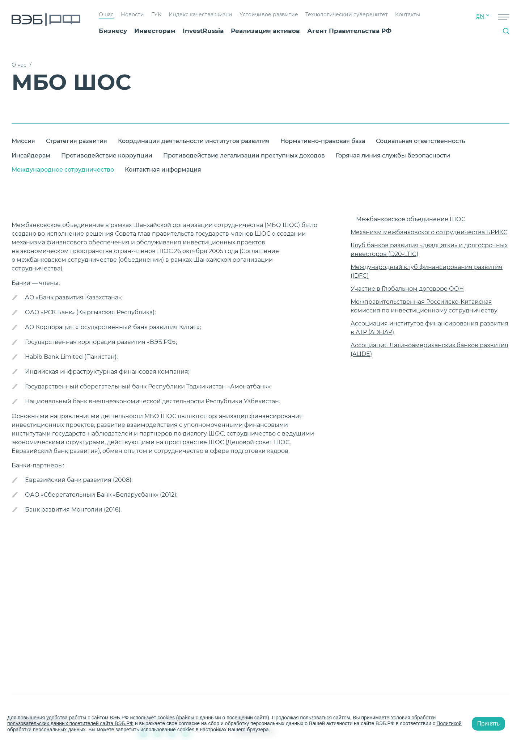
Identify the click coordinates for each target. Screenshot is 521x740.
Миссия (23, 141)
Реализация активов (265, 30)
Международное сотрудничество (63, 169)
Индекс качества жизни (200, 14)
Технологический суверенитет (346, 14)
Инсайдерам (31, 155)
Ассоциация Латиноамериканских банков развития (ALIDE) (429, 349)
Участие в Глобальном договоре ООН (407, 288)
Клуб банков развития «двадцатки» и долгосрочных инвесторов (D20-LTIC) (429, 249)
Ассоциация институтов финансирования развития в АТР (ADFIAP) (429, 328)
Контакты (407, 14)
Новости (132, 14)
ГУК (156, 14)
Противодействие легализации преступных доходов (244, 155)
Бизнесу (113, 30)
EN (480, 16)
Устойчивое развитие (269, 14)
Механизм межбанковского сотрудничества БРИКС (429, 232)
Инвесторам (154, 30)
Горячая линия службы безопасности (393, 155)
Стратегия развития (76, 141)
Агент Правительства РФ (349, 30)
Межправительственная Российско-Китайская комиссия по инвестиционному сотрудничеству (424, 306)
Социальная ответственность (420, 141)
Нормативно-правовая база (322, 141)
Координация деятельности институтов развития (194, 141)
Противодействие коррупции (106, 155)
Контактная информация (163, 169)
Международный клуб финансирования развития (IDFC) (427, 271)
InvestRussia (203, 30)
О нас (106, 14)
